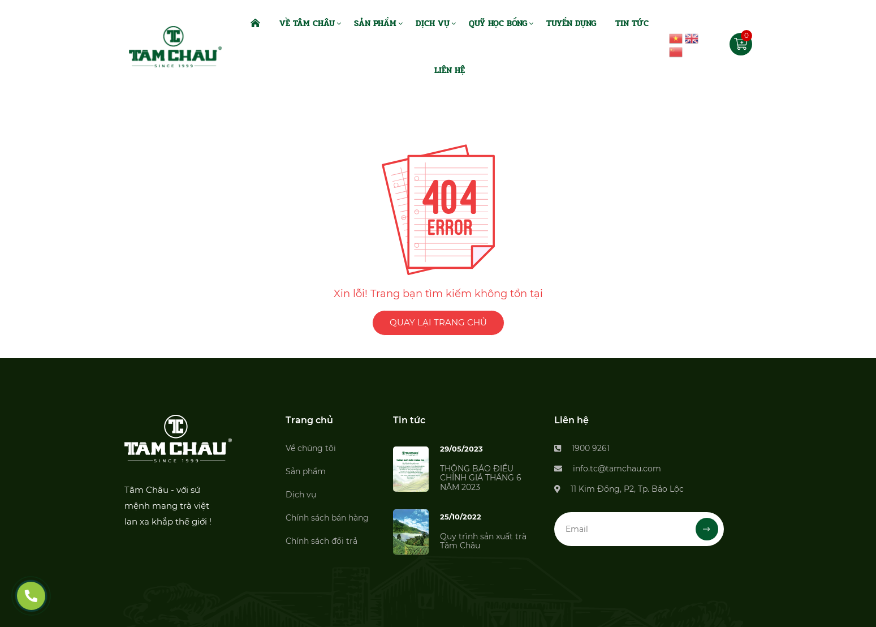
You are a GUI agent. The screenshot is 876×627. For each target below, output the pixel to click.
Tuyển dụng (571, 23)
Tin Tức (632, 23)
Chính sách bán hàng (327, 518)
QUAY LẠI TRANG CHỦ (438, 322)
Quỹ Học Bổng (498, 23)
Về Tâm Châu (307, 23)
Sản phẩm (306, 471)
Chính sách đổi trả (321, 541)
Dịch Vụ (433, 23)
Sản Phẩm (375, 23)
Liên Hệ (449, 70)
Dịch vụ (301, 494)
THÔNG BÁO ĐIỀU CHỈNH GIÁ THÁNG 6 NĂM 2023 (480, 478)
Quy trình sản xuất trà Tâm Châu (483, 541)
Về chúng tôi (311, 448)
